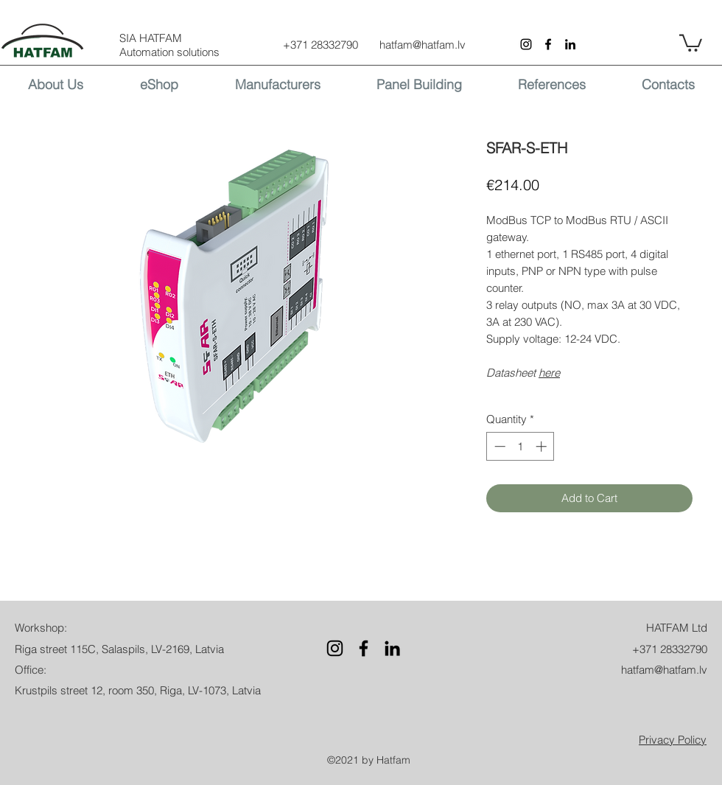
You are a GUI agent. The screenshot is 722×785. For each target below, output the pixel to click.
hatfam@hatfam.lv (422, 45)
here (549, 373)
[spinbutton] (520, 446)
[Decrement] (498, 446)
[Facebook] (548, 44)
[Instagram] (526, 44)
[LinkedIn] (570, 44)
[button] (690, 42)
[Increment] (543, 446)
